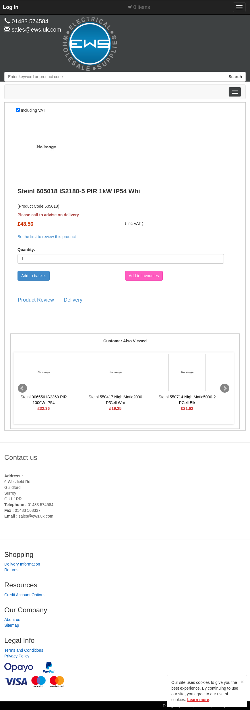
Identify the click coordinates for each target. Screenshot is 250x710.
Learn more (198, 699)
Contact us (20, 457)
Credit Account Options (24, 595)
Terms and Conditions (23, 650)
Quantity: (26, 249)
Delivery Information (22, 564)
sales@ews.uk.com (36, 516)
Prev (22, 388)
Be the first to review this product (47, 236)
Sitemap (11, 625)
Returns (11, 570)
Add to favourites (144, 275)
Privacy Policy (16, 656)
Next (224, 388)
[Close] (242, 682)
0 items (141, 7)
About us (12, 619)
